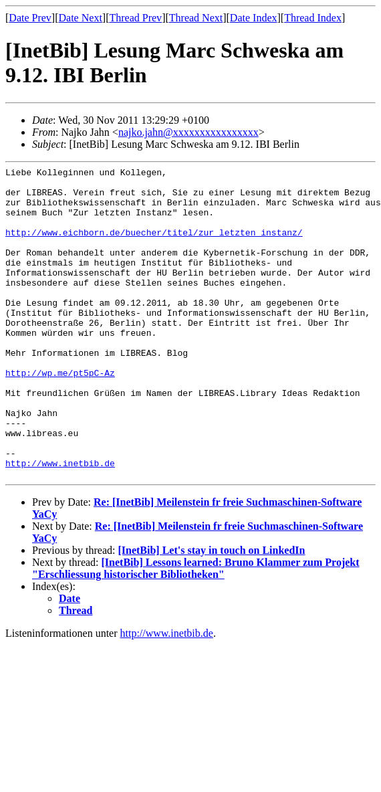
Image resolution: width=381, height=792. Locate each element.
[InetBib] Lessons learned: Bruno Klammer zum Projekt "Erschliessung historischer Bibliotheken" (196, 630)
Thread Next (196, 17)
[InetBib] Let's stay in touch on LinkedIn (211, 612)
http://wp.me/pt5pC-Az (60, 415)
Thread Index (313, 17)
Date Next (80, 17)
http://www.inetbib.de (60, 523)
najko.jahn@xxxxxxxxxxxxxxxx (188, 132)
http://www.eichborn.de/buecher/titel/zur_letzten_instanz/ (154, 246)
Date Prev (30, 17)
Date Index (253, 17)
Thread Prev (135, 17)
